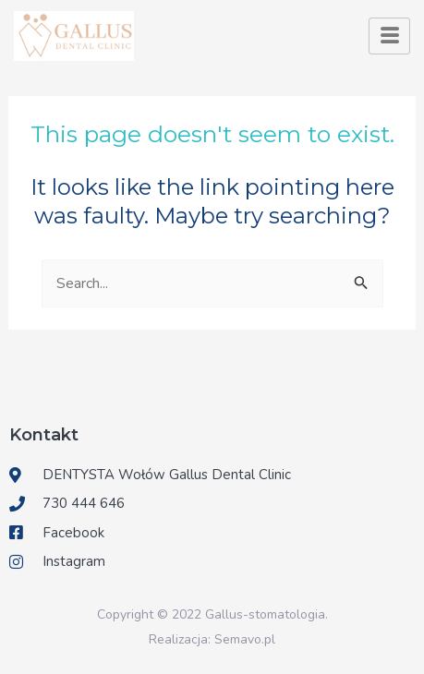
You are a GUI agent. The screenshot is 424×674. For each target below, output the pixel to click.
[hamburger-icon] (389, 36)
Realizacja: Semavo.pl (212, 639)
